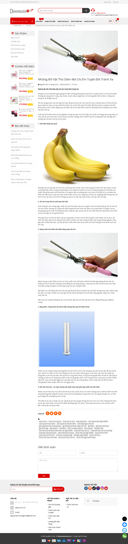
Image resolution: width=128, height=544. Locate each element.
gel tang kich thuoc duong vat (50, 426)
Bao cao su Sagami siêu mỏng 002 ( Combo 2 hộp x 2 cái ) (26, 86)
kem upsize (88, 428)
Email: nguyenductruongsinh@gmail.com (23, 514)
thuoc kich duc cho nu (67, 437)
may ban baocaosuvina (47, 433)
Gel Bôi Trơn (15, 41)
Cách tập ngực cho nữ (85, 424)
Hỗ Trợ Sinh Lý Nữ (17, 49)
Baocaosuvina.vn (95, 403)
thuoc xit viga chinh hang (86, 437)
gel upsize (53, 428)
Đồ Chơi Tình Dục (17, 53)
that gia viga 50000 (81, 435)
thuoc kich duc (94, 435)
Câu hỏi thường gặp (54, 505)
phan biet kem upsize (66, 433)
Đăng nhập (107, 2)
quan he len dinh (101, 433)
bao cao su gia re (55, 421)
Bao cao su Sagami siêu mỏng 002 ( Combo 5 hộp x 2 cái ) (26, 73)
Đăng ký (115, 2)
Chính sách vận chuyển (54, 511)
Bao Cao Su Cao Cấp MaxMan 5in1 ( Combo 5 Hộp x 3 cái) (26, 99)
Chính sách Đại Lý (72, 505)
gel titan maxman (102, 426)
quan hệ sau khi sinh (46, 435)
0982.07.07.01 (20, 508)
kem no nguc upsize (75, 428)
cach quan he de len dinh (66, 424)
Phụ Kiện (14, 56)
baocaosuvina (81, 421)
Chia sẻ (41, 414)
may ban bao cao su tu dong (101, 430)
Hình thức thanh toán (54, 528)
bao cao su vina (69, 421)
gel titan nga (43, 428)
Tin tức (74, 84)
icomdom (62, 428)
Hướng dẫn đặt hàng (54, 523)
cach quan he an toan (47, 424)
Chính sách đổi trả (53, 517)
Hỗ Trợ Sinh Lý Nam (18, 45)
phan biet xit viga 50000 (84, 433)
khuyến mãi (98, 428)
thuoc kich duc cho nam (48, 437)
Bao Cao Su (15, 38)
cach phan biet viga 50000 (98, 421)
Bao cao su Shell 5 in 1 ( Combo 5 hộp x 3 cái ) (26, 111)
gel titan (91, 426)
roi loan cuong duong (64, 435)
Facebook (96, 501)
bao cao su (43, 421)
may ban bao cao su (81, 430)
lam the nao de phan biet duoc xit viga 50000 (56, 430)
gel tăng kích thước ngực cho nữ (74, 426)
